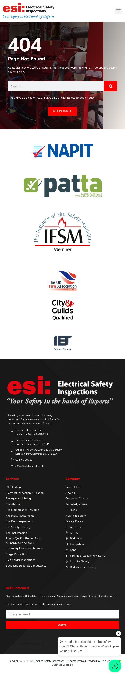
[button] (118, 11)
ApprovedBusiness (18, 635)
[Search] (110, 86)
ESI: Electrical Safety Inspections (26, 643)
